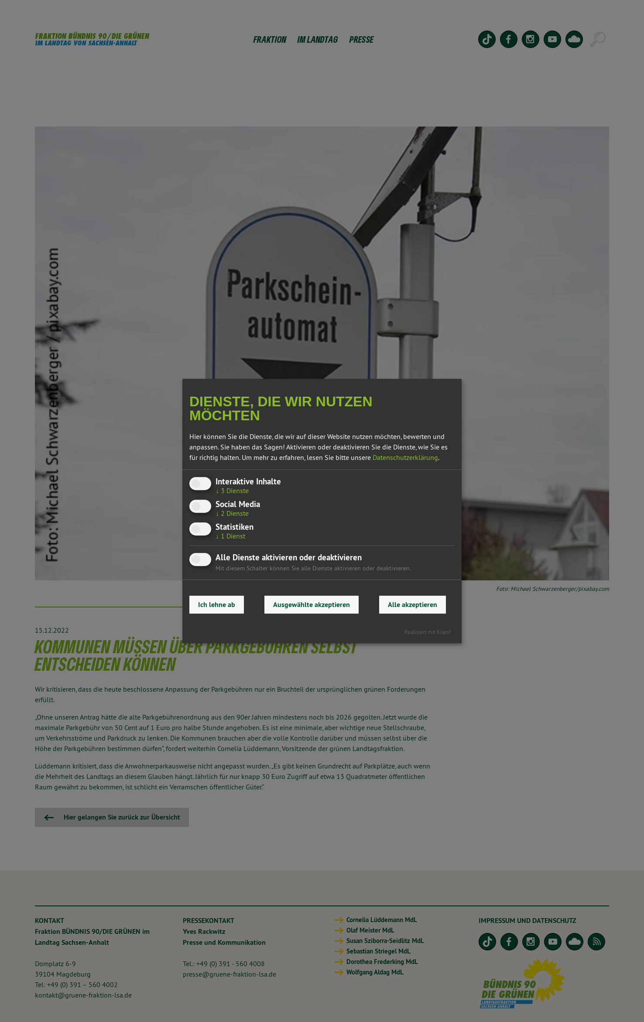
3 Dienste (232, 490)
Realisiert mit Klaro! (427, 631)
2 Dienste (232, 513)
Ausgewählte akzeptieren (311, 604)
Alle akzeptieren (412, 604)
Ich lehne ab (216, 604)
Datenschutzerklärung (405, 457)
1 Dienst (230, 536)
